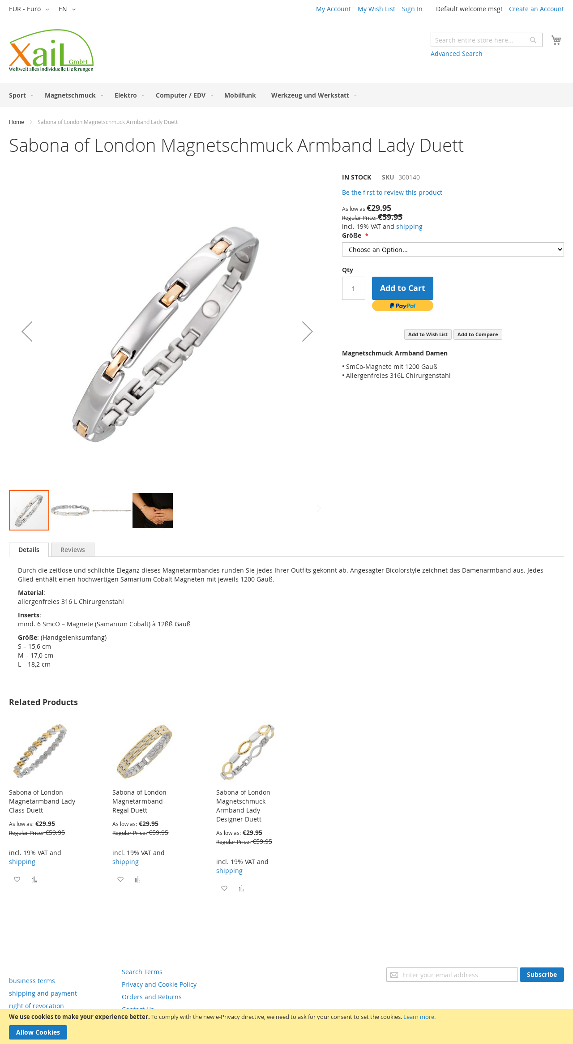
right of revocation (36, 1005)
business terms (32, 980)
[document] (286, 1027)
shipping (409, 226)
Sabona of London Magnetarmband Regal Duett (139, 801)
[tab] (29, 550)
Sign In (412, 8)
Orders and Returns (152, 997)
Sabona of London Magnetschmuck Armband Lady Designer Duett (243, 805)
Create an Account (536, 8)
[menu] (286, 95)
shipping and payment (43, 993)
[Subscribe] (542, 974)
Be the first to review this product (392, 192)
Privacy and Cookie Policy (159, 984)
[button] (30, 9)
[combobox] (487, 40)
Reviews (72, 549)
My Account (333, 8)
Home (16, 121)
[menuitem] (19, 95)
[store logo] (51, 50)
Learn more (418, 1017)
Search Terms (142, 971)
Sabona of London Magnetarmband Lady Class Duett (42, 801)
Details (28, 549)
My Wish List (376, 8)
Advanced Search (457, 53)
